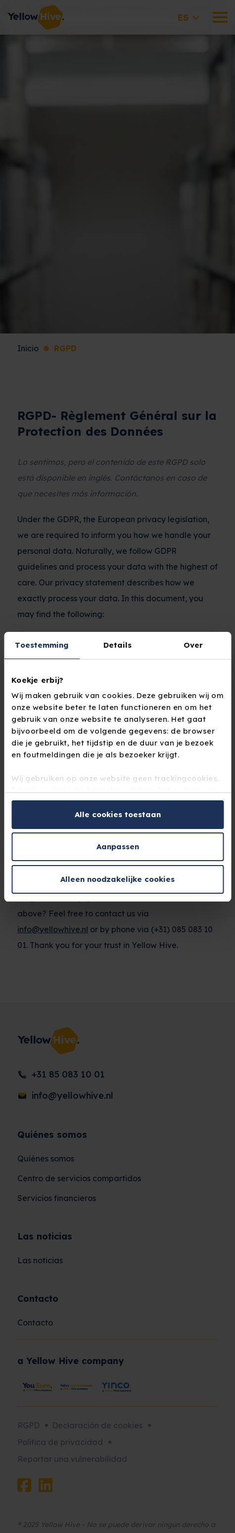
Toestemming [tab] (41, 645)
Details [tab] (117, 645)
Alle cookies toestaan (118, 814)
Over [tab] (193, 645)
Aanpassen (117, 846)
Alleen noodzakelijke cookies (117, 879)
